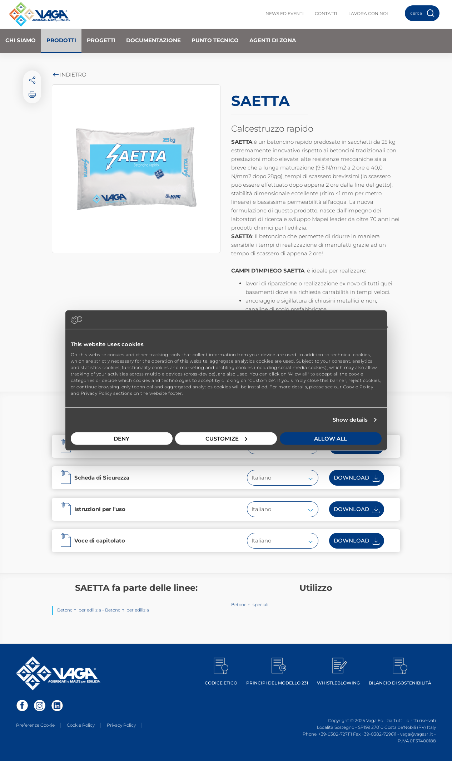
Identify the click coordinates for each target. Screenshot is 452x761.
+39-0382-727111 (335, 734)
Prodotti (61, 40)
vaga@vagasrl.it (416, 734)
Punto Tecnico (215, 40)
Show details (350, 419)
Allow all (330, 438)
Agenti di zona (272, 40)
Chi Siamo (20, 40)
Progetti (101, 40)
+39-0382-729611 (379, 734)
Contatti (326, 13)
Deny (121, 438)
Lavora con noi (368, 13)
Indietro (69, 74)
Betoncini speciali (249, 604)
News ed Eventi (284, 13)
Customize (226, 438)
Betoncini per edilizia (79, 610)
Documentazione (153, 40)
